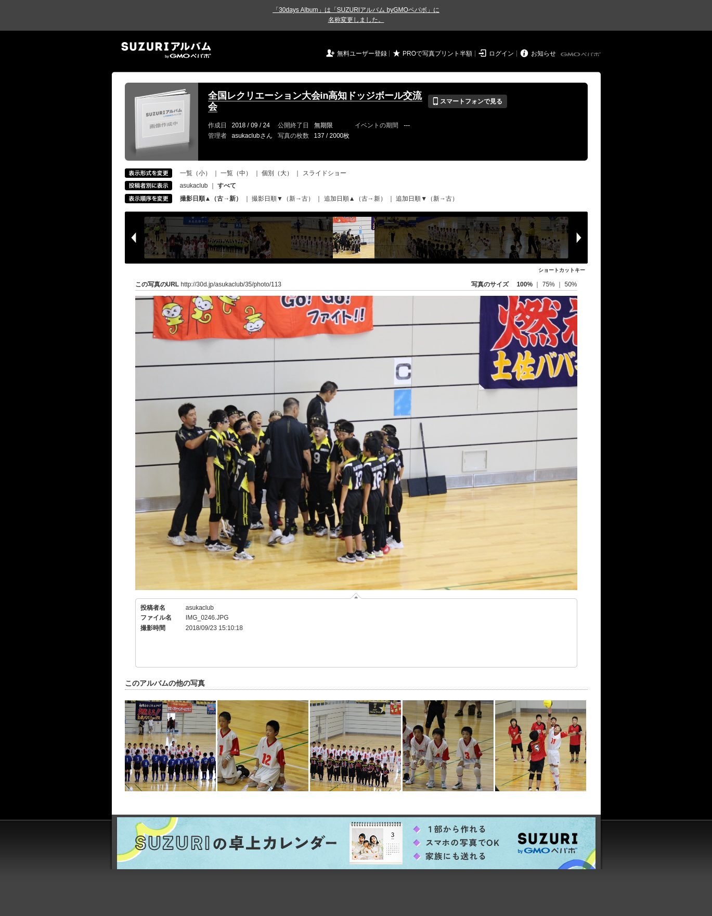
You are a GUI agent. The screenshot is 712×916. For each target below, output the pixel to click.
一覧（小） (195, 173)
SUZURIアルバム (166, 50)
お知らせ (543, 53)
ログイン (501, 53)
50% (570, 284)
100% (524, 284)
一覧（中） (236, 173)
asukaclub (194, 185)
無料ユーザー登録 (362, 53)
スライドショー (324, 173)
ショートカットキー (561, 270)
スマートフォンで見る (467, 101)
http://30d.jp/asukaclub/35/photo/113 (231, 284)
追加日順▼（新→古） (427, 198)
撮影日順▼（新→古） (283, 198)
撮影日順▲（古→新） (211, 198)
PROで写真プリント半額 (437, 53)
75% (549, 284)
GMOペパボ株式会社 (581, 54)
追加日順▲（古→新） (355, 198)
